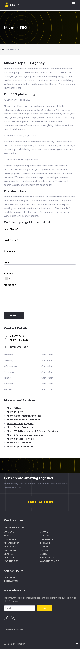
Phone (8, 273)
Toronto (9, 557)
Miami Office (14, 407)
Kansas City (47, 557)
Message (10, 284)
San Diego (10, 550)
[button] (73, 5)
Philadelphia (11, 543)
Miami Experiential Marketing (24, 419)
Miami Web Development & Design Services (32, 430)
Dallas (44, 546)
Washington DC (49, 561)
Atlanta (9, 532)
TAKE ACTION (40, 502)
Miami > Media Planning (20, 438)
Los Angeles (11, 561)
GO (44, 608)
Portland (10, 546)
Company (10, 251)
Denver (44, 550)
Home (3, 49)
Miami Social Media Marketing (24, 415)
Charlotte (46, 539)
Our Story (10, 577)
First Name (11, 228)
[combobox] (7, 278)
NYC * (43, 527)
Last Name (11, 240)
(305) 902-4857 (19, 346)
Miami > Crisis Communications (25, 434)
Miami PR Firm (15, 411)
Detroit (45, 554)
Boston (44, 535)
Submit (14, 315)
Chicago (45, 543)
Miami (7, 535)
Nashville (10, 539)
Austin (44, 532)
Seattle (8, 554)
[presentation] (26, 305)
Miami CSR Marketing (19, 442)
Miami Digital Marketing (20, 446)
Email (8, 262)
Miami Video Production (20, 427)
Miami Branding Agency (20, 423)
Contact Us (11, 581)
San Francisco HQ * (15, 527)
